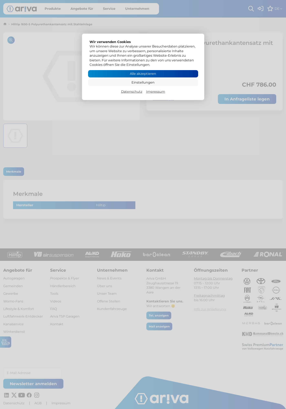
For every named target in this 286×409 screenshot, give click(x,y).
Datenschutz (131, 92)
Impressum (155, 92)
